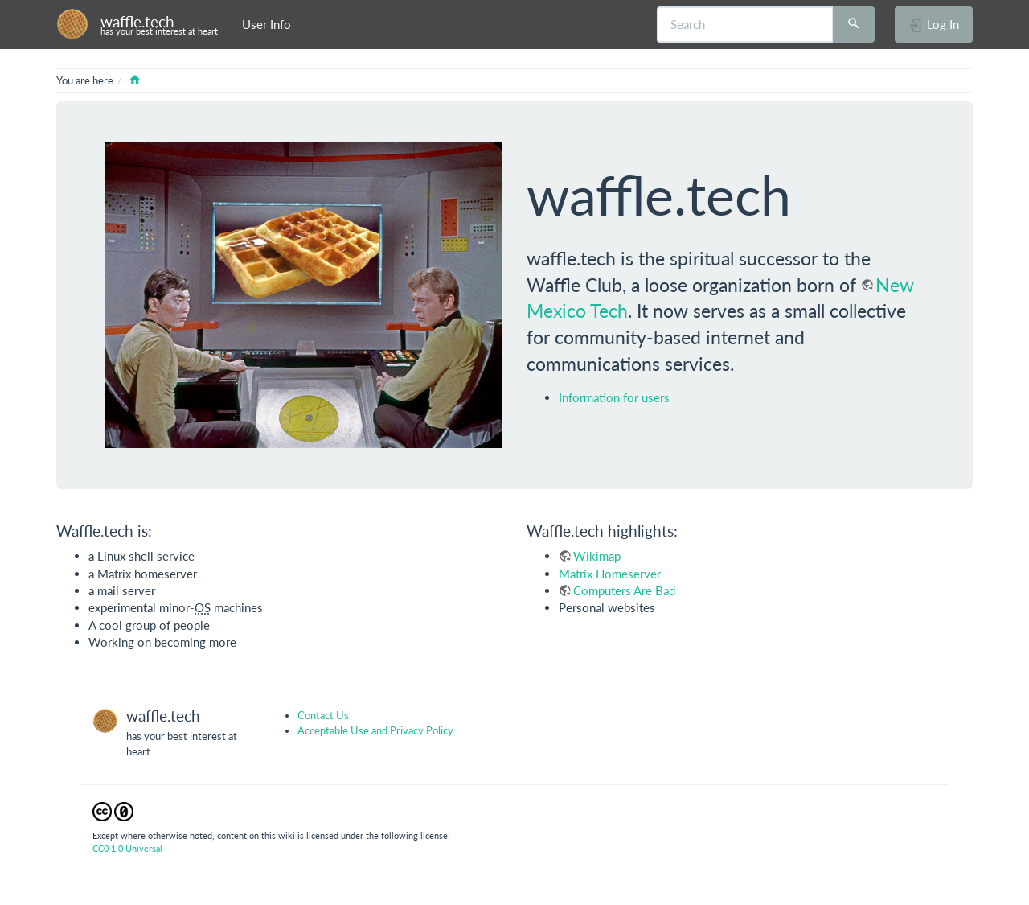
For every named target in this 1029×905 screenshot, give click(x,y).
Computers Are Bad (624, 590)
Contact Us (323, 715)
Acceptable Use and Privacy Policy (375, 730)
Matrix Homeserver (610, 573)
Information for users (614, 397)
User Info (266, 24)
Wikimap (597, 556)
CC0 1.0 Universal (127, 848)
